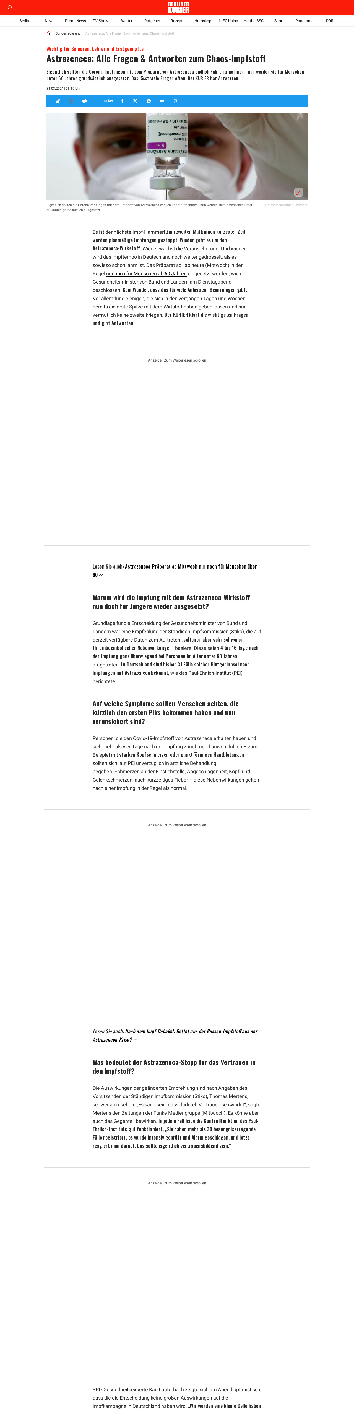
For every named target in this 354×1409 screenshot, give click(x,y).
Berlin (24, 21)
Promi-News (75, 21)
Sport (279, 21)
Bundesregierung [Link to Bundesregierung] (68, 33)
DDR (330, 21)
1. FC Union (228, 21)
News (49, 21)
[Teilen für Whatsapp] (149, 101)
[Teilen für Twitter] (135, 101)
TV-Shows (101, 21)
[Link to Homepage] (48, 33)
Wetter (126, 21)
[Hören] (70, 101)
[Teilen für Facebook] (122, 101)
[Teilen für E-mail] (162, 101)
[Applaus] (57, 101)
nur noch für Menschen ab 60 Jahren (146, 273)
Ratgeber (152, 21)
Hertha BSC (254, 21)
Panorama (304, 21)
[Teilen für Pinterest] (175, 101)
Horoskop (202, 21)
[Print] (84, 101)
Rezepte (177, 21)
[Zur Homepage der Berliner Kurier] (178, 7)
